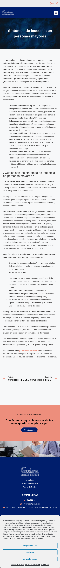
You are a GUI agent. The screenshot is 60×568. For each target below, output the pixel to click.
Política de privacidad (32, 565)
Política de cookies (17, 565)
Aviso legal (45, 565)
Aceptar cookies (30, 545)
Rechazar (30, 552)
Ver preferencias (30, 559)
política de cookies (36, 538)
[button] (56, 13)
